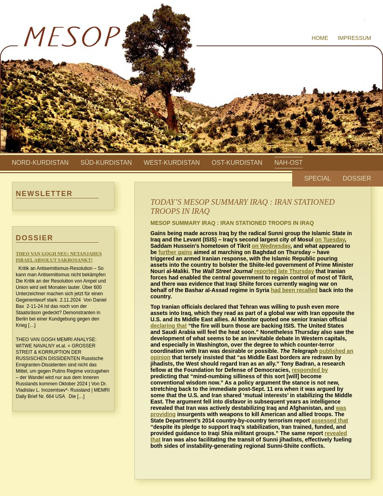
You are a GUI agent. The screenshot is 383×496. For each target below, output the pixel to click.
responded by (310, 370)
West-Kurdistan (172, 162)
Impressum (354, 38)
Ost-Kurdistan (237, 162)
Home (320, 38)
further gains (175, 252)
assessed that (330, 420)
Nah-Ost (288, 162)
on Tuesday (330, 239)
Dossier (357, 178)
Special (317, 178)
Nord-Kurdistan (40, 162)
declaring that (168, 325)
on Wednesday (271, 246)
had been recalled (294, 290)
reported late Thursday (284, 271)
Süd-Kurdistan (106, 162)
